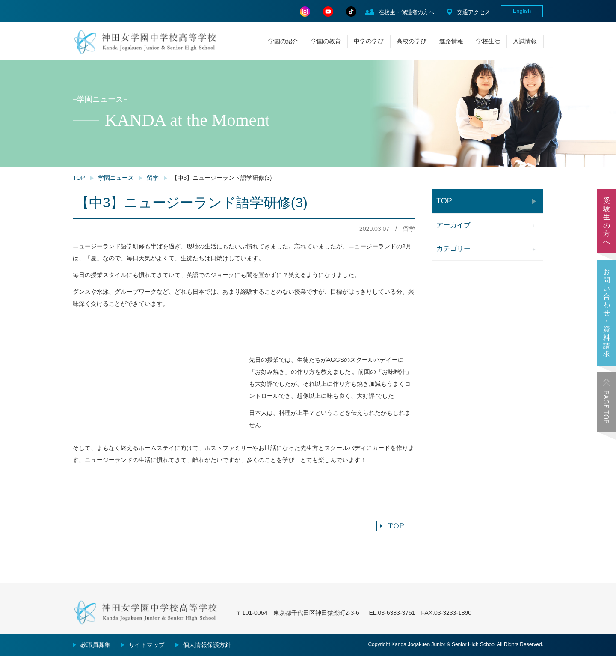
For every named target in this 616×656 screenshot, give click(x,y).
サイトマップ (147, 644)
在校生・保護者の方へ (406, 12)
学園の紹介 (283, 41)
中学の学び (369, 41)
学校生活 (488, 41)
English (522, 11)
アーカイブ (453, 225)
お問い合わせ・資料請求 (606, 313)
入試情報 (525, 41)
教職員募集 (95, 644)
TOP (79, 177)
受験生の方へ (606, 221)
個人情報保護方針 (207, 644)
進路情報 (451, 41)
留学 (153, 177)
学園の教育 (326, 41)
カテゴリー (453, 248)
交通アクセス (473, 12)
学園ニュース (116, 177)
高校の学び (411, 41)
